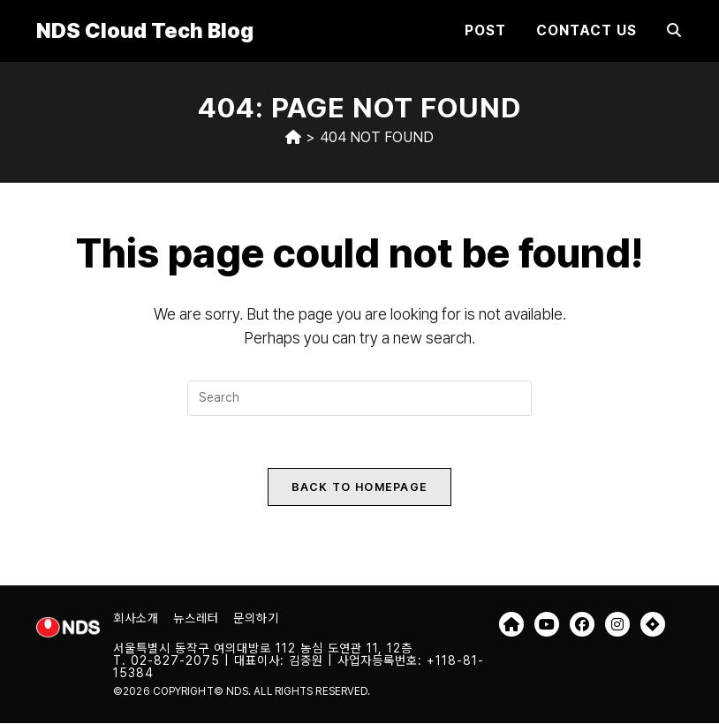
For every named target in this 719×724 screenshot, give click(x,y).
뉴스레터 (196, 619)
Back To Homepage (359, 487)
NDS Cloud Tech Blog (145, 30)
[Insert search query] (359, 398)
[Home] (293, 137)
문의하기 (256, 619)
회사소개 (136, 619)
